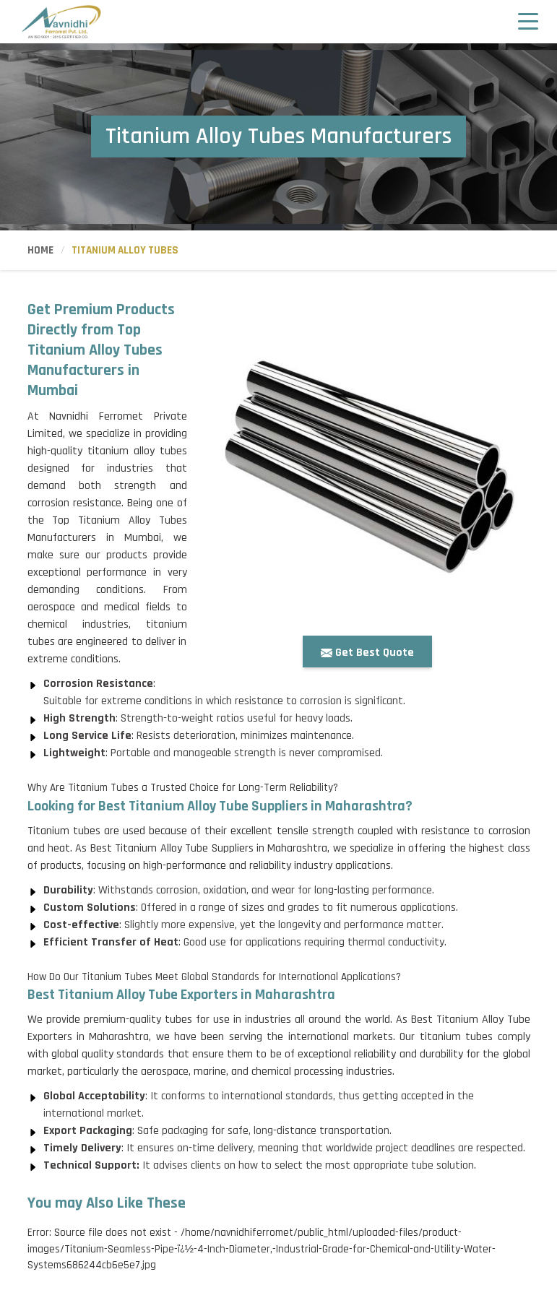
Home (40, 250)
